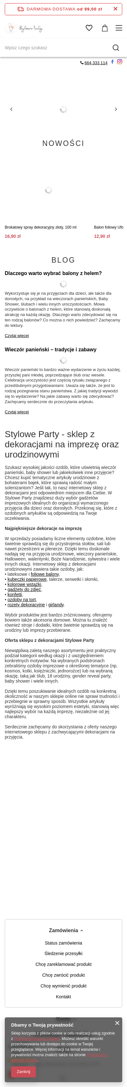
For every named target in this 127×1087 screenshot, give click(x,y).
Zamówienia (63, 930)
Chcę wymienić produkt (64, 985)
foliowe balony (45, 574)
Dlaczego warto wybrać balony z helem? (53, 273)
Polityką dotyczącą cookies (36, 1038)
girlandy (56, 604)
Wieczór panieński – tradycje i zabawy (51, 349)
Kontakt (63, 996)
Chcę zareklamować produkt (64, 964)
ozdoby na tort (22, 599)
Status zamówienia (63, 943)
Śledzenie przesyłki (63, 953)
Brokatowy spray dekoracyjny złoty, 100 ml (41, 227)
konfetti (15, 594)
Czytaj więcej (17, 335)
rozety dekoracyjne (26, 604)
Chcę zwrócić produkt (63, 975)
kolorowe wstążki (24, 584)
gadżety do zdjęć (24, 589)
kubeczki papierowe (27, 579)
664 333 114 (95, 62)
